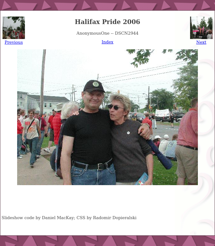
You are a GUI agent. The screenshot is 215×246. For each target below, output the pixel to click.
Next (201, 42)
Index (107, 42)
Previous (14, 42)
